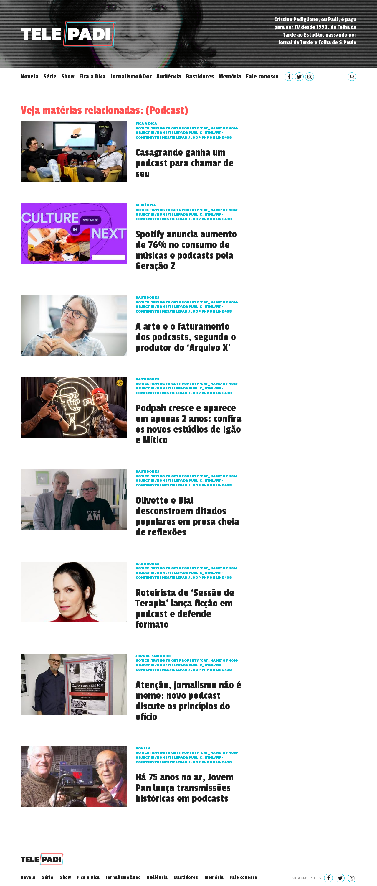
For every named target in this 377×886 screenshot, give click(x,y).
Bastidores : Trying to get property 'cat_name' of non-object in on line (187, 304)
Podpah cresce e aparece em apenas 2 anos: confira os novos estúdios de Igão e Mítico (188, 424)
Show (68, 76)
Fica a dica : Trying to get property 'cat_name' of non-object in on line (187, 130)
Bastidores (200, 76)
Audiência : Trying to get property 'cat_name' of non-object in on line (187, 212)
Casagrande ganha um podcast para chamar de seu (184, 163)
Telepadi (68, 34)
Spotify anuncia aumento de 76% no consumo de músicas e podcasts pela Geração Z (186, 250)
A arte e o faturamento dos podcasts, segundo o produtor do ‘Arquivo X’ (185, 337)
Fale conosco (262, 76)
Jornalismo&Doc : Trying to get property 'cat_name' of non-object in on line (187, 663)
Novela (30, 76)
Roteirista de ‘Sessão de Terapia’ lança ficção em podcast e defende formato (184, 609)
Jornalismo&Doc (131, 76)
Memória (230, 76)
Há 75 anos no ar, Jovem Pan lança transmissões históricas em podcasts (184, 788)
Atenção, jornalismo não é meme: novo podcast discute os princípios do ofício (188, 701)
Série (50, 76)
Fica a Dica (92, 76)
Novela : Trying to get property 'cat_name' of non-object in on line (187, 755)
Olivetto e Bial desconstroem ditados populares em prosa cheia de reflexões (187, 516)
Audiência (168, 76)
